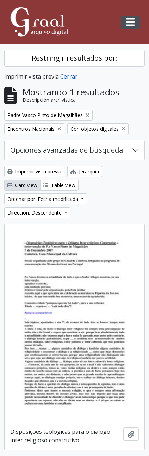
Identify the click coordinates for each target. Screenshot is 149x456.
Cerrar (68, 76)
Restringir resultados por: (75, 58)
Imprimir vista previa (34, 171)
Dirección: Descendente (35, 212)
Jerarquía (84, 171)
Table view (59, 185)
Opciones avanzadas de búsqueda (66, 150)
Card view (22, 185)
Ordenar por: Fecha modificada (43, 199)
